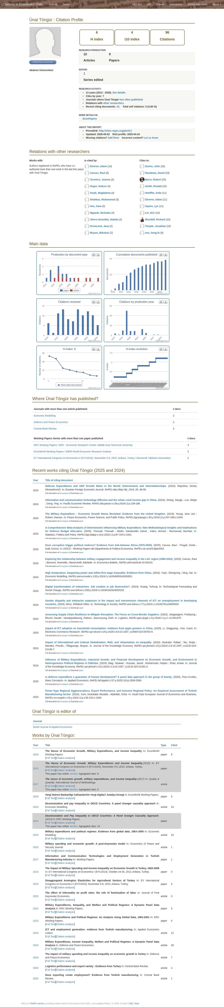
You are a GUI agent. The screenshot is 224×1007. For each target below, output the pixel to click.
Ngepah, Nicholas (100, 212)
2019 (35, 933)
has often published (131, 99)
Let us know (151, 137)
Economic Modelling (45, 415)
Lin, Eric (150, 212)
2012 (35, 908)
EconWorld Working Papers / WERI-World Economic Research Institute (72, 451)
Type (165, 745)
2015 (35, 768)
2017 (35, 784)
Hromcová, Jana (99, 226)
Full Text (50, 758)
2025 (35, 896)
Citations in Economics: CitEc (23, 4)
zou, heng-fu (152, 232)
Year (37, 480)
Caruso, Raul (97, 173)
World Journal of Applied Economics (52, 727)
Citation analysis (65, 758)
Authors (53, 4)
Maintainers (176, 4)
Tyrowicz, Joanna (100, 179)
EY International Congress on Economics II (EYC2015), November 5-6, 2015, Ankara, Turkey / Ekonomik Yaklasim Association (102, 458)
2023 (35, 847)
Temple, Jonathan (155, 226)
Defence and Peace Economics (51, 422)
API (149, 4)
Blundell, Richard (155, 219)
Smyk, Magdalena (100, 192)
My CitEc (137, 4)
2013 (35, 821)
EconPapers (90, 118)
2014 (35, 807)
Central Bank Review (45, 428)
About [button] (217, 4)
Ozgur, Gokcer (98, 186)
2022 (35, 978)
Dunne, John (152, 166)
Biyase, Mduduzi (99, 232)
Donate (160, 4)
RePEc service (37, 1003)
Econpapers (64, 493)
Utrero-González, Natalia (104, 219)
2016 (35, 754)
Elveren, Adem (98, 166)
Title (49, 745)
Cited (175, 745)
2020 (35, 968)
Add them (113, 137)
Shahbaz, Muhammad (102, 199)
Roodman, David (154, 173)
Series (66, 4)
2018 (35, 796)
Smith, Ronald (153, 186)
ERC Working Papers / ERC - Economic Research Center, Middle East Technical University (83, 445)
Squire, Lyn (151, 206)
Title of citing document (60, 480)
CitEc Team (133, 1003)
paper (81, 493)
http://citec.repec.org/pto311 (115, 130)
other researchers (113, 103)
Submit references (197, 4)
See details (118, 92)
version (74, 773)
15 (118, 106)
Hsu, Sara (95, 206)
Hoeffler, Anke (153, 192)
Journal (39, 721)
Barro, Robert (153, 179)
